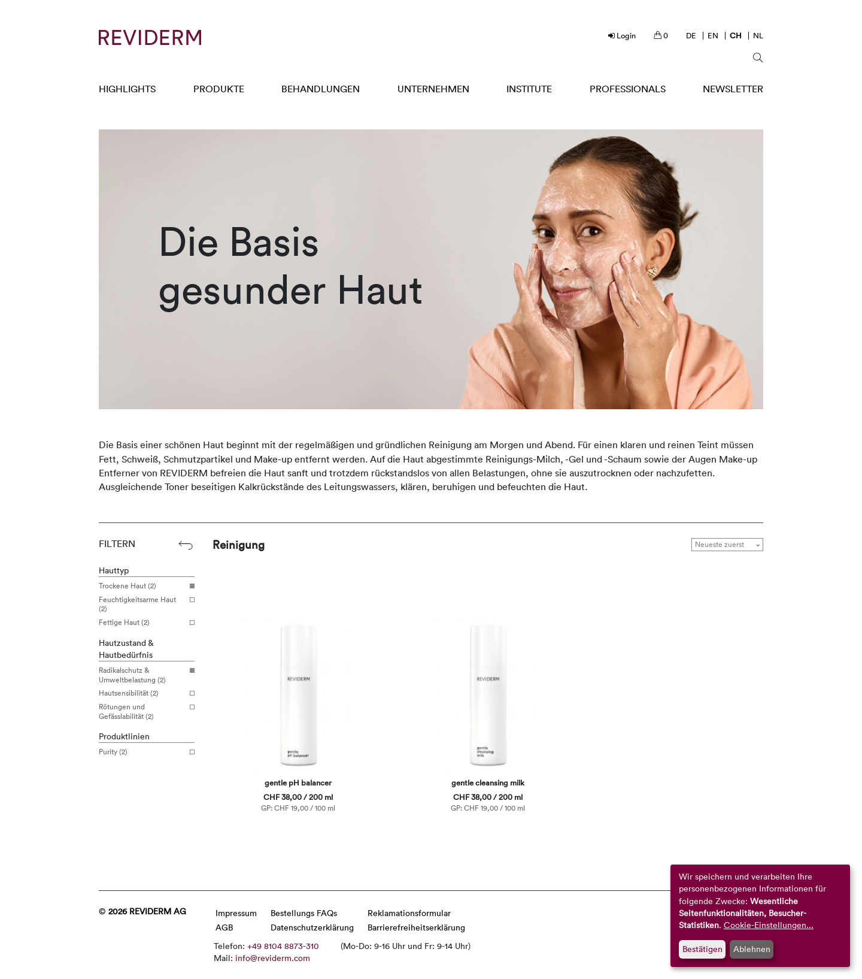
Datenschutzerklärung (312, 927)
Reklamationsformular (409, 912)
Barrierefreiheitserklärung (416, 927)
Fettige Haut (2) (142, 622)
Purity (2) (142, 752)
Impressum (236, 912)
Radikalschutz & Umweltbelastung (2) (142, 675)
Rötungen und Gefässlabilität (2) (142, 711)
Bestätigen (702, 948)
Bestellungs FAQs (304, 912)
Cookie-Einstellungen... (769, 924)
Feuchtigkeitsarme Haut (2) (142, 604)
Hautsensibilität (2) (142, 693)
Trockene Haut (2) (142, 586)
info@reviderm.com (272, 957)
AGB (224, 927)
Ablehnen (751, 948)
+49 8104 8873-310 (283, 945)
